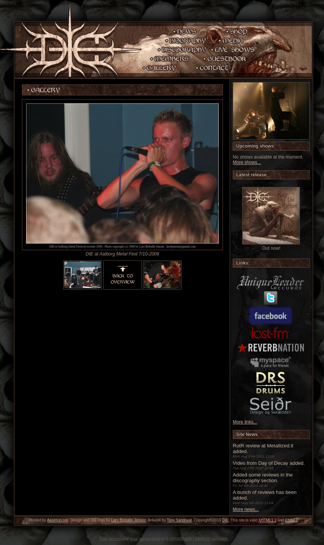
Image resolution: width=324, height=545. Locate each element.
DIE (225, 520)
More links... (245, 422)
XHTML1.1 (268, 520)
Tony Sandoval (179, 520)
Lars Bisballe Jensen (128, 520)
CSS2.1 (291, 520)
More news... (246, 509)
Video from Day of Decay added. (269, 463)
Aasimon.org (57, 520)
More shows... (247, 162)
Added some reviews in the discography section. (263, 477)
